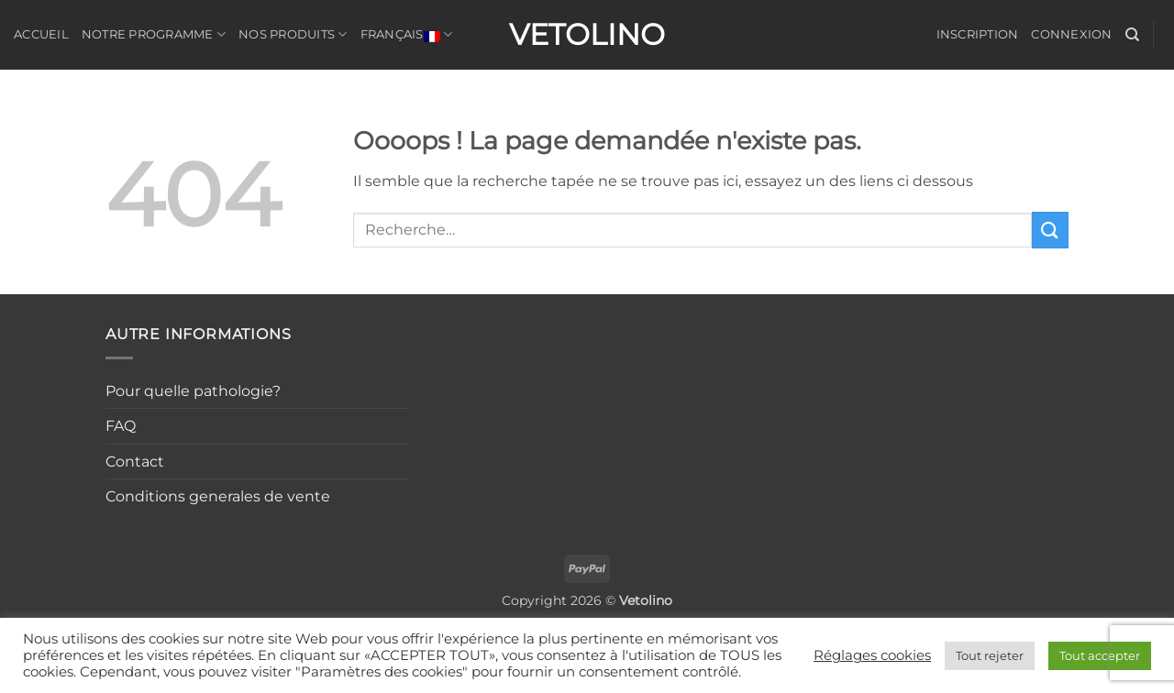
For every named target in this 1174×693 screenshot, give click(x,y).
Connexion (1071, 34)
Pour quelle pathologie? (193, 391)
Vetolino (587, 35)
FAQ (120, 425)
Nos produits (293, 34)
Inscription (977, 34)
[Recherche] (1132, 34)
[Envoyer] (1050, 230)
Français (406, 35)
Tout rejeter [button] (990, 655)
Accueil (41, 34)
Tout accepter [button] (1099, 655)
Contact (134, 461)
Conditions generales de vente (217, 496)
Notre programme (154, 34)
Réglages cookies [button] (872, 655)
